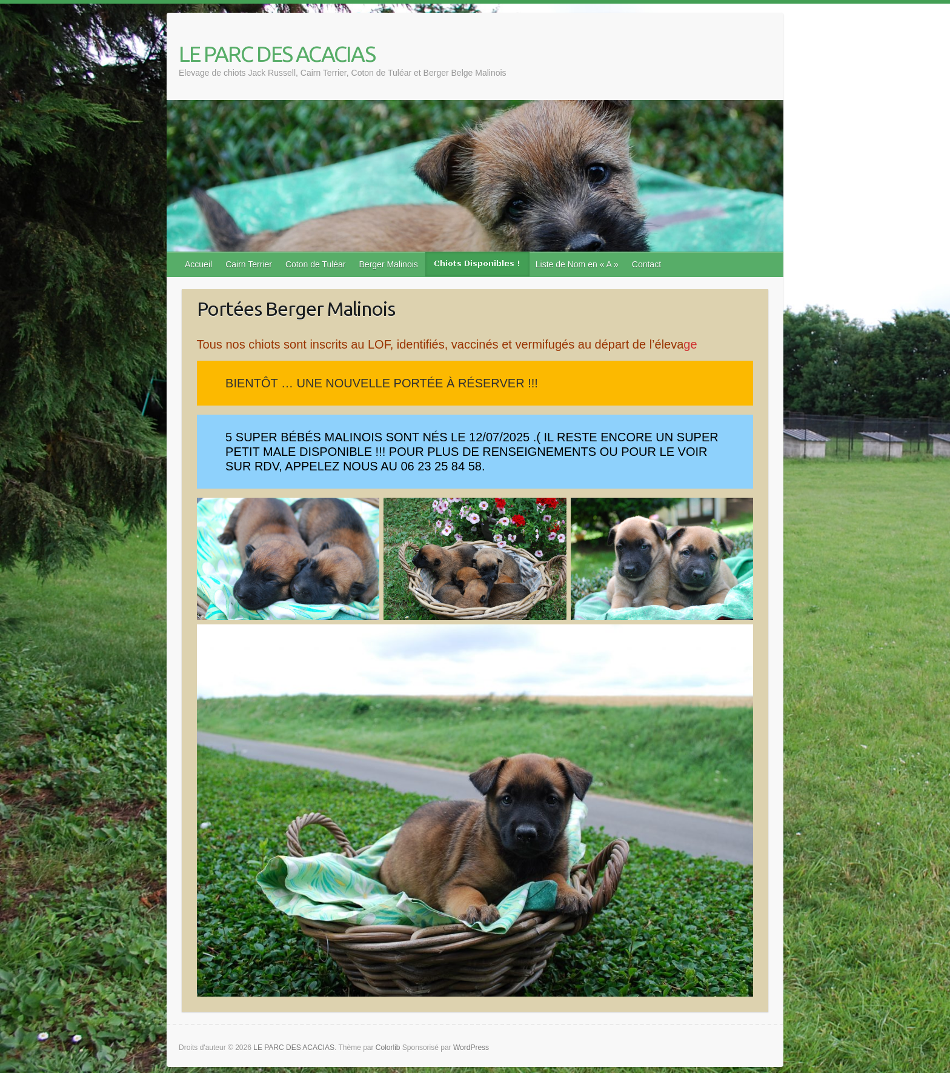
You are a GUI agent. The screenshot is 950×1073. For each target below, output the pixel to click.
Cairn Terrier (248, 264)
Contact (646, 264)
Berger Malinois (388, 264)
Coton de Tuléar (315, 264)
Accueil (198, 264)
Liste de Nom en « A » (577, 264)
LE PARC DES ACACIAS (277, 53)
